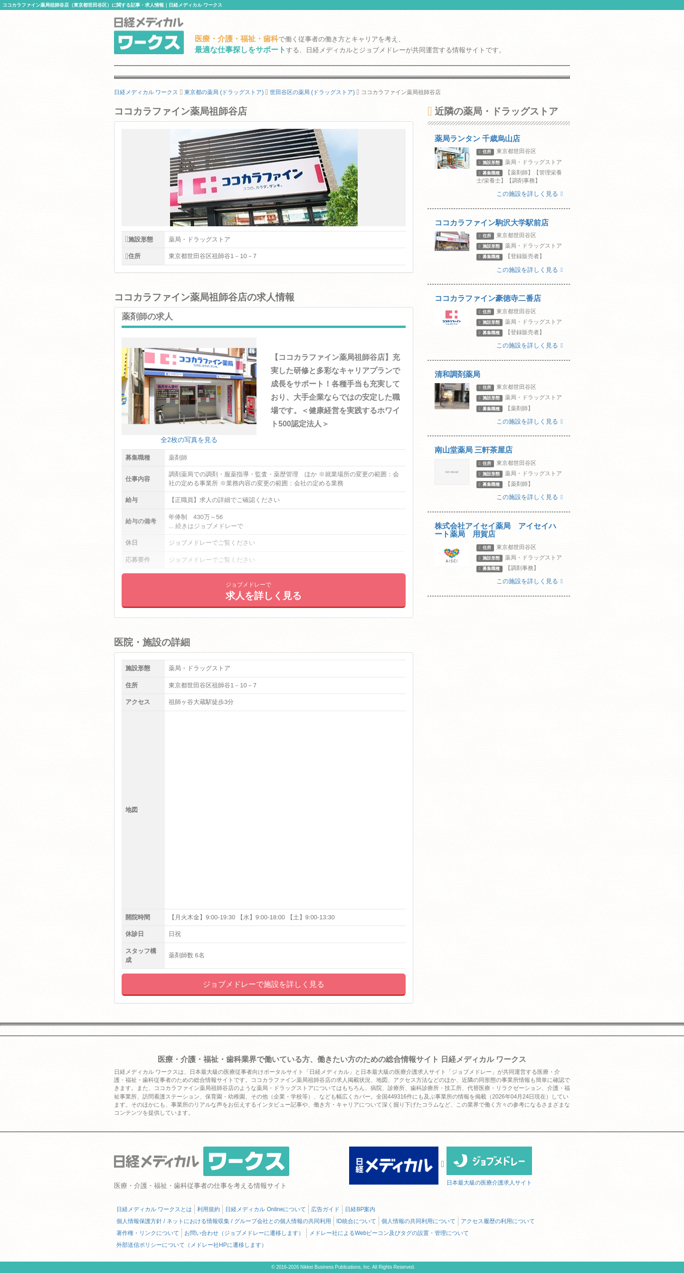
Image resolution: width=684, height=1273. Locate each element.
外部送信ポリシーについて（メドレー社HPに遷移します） (191, 1245)
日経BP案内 (360, 1209)
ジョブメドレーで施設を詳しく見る (263, 984)
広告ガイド (325, 1209)
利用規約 (208, 1209)
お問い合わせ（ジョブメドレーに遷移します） (244, 1233)
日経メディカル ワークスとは (154, 1209)
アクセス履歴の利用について (498, 1221)
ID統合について (356, 1221)
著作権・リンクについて (147, 1233)
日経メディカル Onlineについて (265, 1209)
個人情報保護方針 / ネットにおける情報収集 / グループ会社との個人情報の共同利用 (223, 1221)
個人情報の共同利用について (418, 1221)
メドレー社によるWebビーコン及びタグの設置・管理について (389, 1233)
